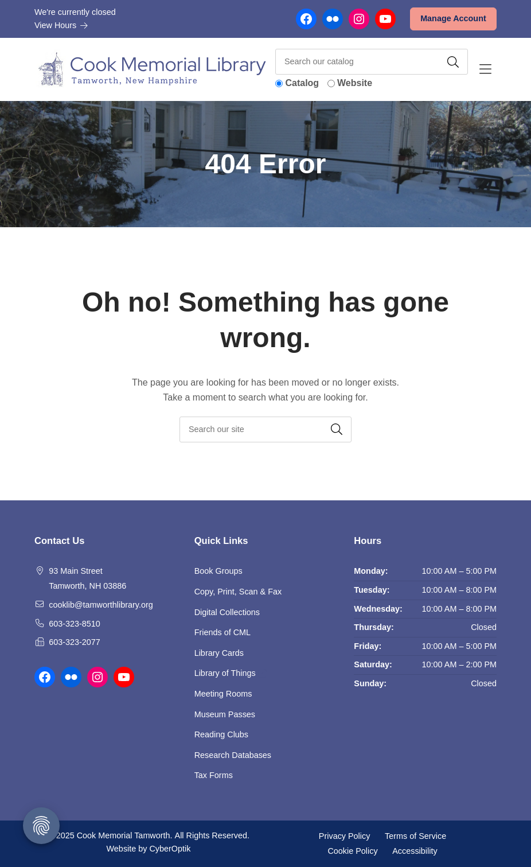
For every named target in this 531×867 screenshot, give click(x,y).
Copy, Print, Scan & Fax (238, 591)
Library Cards (219, 653)
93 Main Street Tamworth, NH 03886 (87, 578)
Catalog (302, 83)
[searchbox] (265, 429)
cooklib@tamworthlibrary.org (101, 604)
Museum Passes (224, 714)
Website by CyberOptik (149, 848)
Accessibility (414, 850)
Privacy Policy (344, 836)
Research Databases (232, 755)
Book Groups (218, 571)
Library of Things (230, 673)
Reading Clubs (221, 734)
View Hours (61, 25)
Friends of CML (222, 632)
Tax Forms (213, 775)
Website (354, 83)
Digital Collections (227, 612)
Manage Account (453, 18)
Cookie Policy (352, 850)
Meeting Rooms (223, 693)
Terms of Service (415, 836)
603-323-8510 (74, 623)
